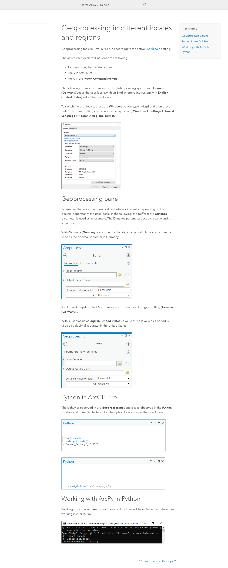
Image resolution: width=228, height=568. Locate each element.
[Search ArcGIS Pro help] (110, 5)
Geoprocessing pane (195, 35)
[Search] (145, 4)
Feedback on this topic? (159, 561)
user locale (153, 48)
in (195, 41)
